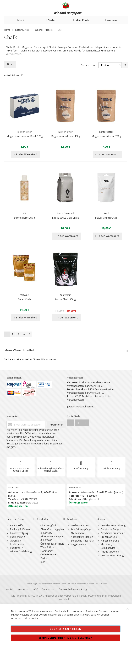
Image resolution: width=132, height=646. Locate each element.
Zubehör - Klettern (44, 29)
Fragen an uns (78, 544)
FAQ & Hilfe (16, 525)
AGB (35, 589)
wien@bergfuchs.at (88, 499)
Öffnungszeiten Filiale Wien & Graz (52, 545)
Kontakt (10, 589)
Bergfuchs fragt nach (82, 540)
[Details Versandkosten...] (81, 406)
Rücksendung (17, 536)
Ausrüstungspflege (81, 529)
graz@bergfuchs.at (27, 502)
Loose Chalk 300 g (65, 299)
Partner (44, 558)
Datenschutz (48, 589)
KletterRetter (24, 131)
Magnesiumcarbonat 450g (65, 136)
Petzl (106, 213)
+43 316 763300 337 (20, 468)
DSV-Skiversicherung (112, 555)
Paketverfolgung (19, 533)
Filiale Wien (75, 487)
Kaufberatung (81, 468)
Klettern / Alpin (22, 29)
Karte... (12, 495)
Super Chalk (24, 299)
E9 (24, 213)
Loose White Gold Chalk (65, 217)
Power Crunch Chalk (106, 217)
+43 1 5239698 (88, 495)
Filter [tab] (10, 64)
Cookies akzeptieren (65, 629)
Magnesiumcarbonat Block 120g (25, 136)
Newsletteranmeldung (113, 525)
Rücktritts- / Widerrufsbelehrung (21, 549)
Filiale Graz (14, 487)
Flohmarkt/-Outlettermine (48, 552)
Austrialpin (65, 295)
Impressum (24, 589)
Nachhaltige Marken (82, 536)
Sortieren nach (89, 65)
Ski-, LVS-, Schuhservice (108, 546)
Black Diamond (65, 213)
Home (7, 29)
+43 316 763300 (28, 499)
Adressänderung (110, 540)
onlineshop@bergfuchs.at (50, 468)
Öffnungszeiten (18, 506)
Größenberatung (111, 468)
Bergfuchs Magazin (111, 529)
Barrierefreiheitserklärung (73, 589)
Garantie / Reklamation (17, 542)
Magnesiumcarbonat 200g (106, 136)
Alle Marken (77, 533)
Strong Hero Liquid (24, 217)
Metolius (24, 295)
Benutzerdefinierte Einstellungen (65, 637)
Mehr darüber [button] (32, 618)
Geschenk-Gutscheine (113, 533)
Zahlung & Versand (20, 529)
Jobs (42, 562)
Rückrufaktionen (110, 551)
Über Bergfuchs (49, 525)
